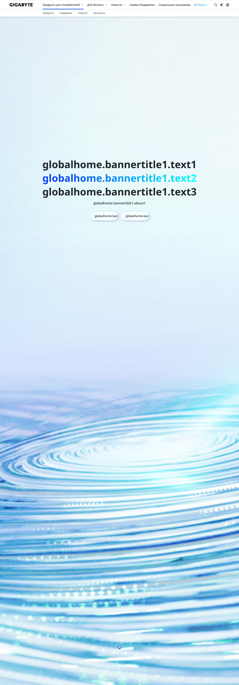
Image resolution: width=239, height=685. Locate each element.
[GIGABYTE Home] (23, 4)
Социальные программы (175, 5)
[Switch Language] (227, 5)
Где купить (99, 13)
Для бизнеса (95, 5)
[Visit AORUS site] (222, 5)
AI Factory (200, 5)
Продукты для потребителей (61, 5)
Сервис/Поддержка (142, 5)
